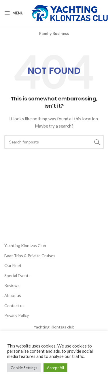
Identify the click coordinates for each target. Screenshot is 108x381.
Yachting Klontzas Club (25, 245)
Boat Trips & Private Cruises (29, 255)
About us (12, 295)
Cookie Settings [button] (24, 367)
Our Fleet (13, 265)
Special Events (17, 275)
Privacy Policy (16, 315)
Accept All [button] (55, 367)
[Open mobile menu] (13, 13)
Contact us (14, 305)
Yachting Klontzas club (54, 326)
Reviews (12, 285)
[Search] (54, 142)
